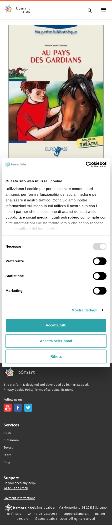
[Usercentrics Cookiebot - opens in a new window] (86, 164)
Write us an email (16, 488)
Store (7, 455)
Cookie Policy (24, 390)
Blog (7, 462)
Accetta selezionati (56, 341)
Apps (7, 433)
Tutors (8, 447)
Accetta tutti (56, 325)
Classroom (11, 440)
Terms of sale (43, 390)
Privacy (9, 390)
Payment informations (19, 498)
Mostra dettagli (84, 310)
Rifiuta (56, 356)
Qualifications (63, 390)
